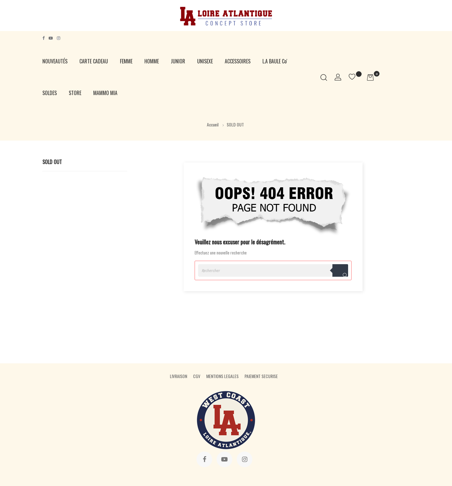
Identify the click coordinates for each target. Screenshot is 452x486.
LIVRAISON (178, 376)
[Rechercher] (273, 270)
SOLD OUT (52, 162)
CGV (196, 376)
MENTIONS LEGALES (222, 376)
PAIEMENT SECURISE (261, 376)
